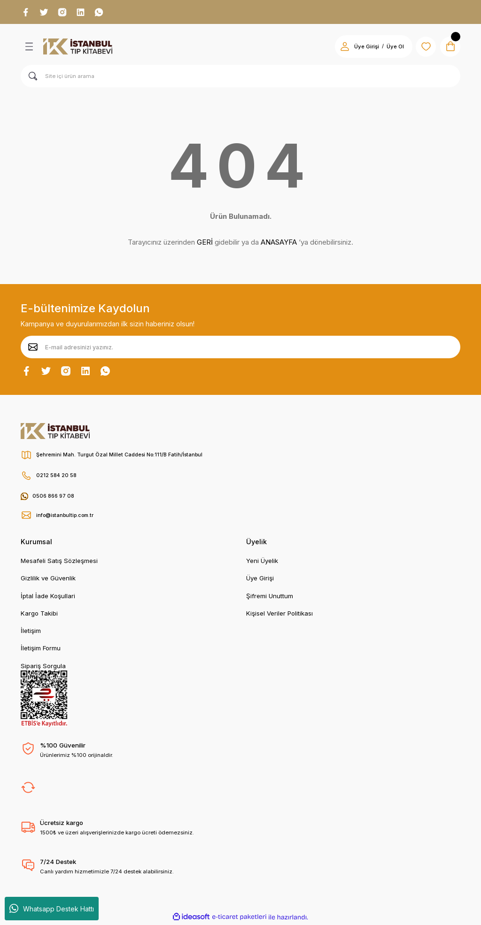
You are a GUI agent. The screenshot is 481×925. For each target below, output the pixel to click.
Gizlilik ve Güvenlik (48, 579)
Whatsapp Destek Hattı (51, 908)
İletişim (31, 632)
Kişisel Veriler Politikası (279, 614)
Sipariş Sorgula (43, 667)
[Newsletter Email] (240, 348)
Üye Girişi (260, 579)
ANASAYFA (279, 243)
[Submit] (33, 348)
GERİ (205, 243)
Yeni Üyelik (262, 562)
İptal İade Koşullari (48, 597)
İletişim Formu (41, 649)
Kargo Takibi (39, 614)
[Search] (240, 77)
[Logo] (77, 48)
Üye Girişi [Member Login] (361, 48)
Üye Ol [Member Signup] (389, 48)
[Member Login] (339, 48)
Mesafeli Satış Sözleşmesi (59, 562)
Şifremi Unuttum (269, 597)
